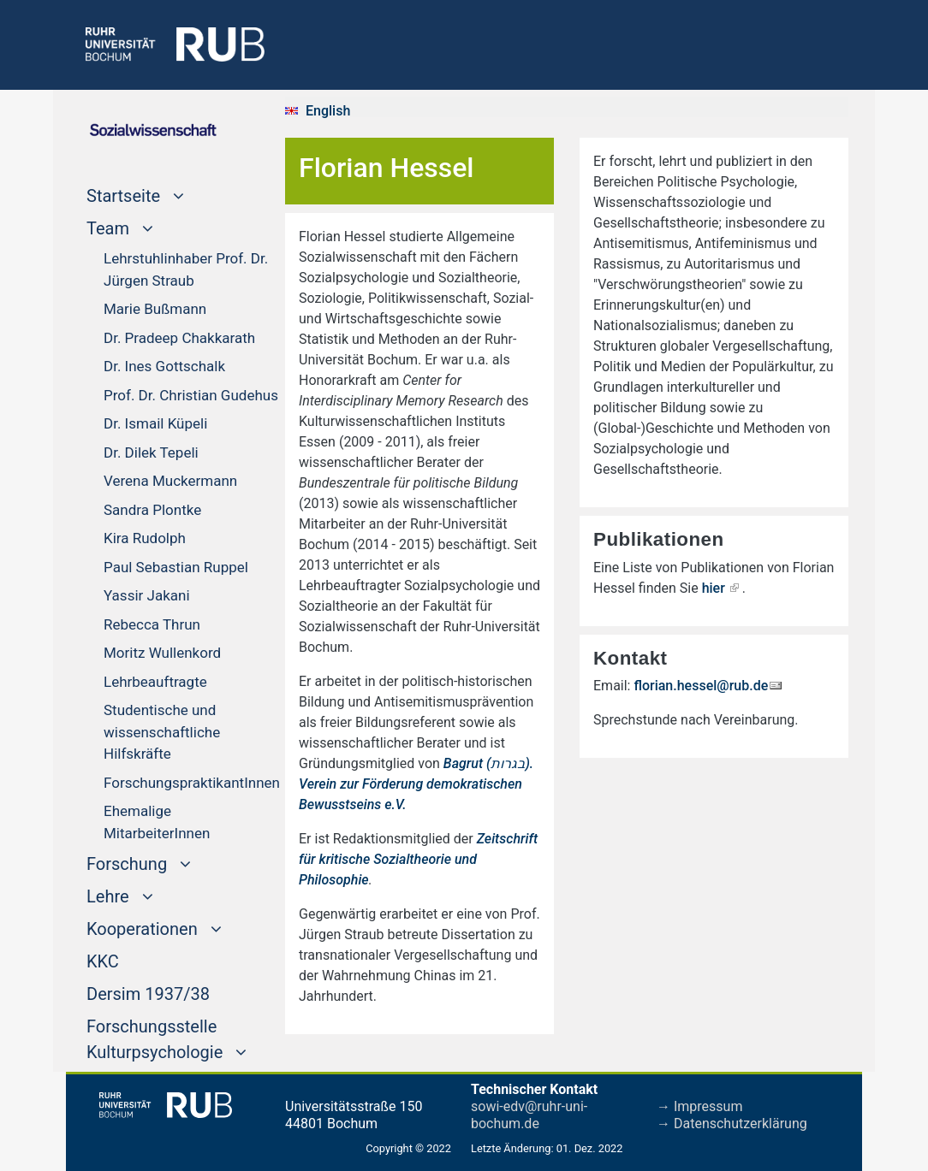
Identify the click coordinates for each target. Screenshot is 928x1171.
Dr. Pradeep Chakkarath (179, 337)
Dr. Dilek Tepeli (151, 452)
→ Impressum (699, 1106)
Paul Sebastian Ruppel (176, 567)
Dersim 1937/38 (148, 992)
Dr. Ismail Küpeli (155, 423)
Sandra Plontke (152, 509)
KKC (102, 960)
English (328, 111)
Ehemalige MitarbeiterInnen (157, 822)
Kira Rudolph (145, 538)
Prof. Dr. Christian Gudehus (191, 395)
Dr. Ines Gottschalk (164, 366)
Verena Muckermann (170, 480)
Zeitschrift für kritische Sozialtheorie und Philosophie (418, 859)
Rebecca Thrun (152, 624)
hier (713, 588)
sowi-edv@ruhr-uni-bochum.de (529, 1115)
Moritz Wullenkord (162, 652)
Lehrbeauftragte (155, 681)
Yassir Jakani (147, 595)
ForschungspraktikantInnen (192, 782)
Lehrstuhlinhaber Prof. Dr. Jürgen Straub (186, 269)
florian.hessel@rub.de (701, 685)
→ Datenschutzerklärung (732, 1123)
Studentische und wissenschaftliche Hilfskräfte (162, 731)
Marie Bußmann (155, 308)
